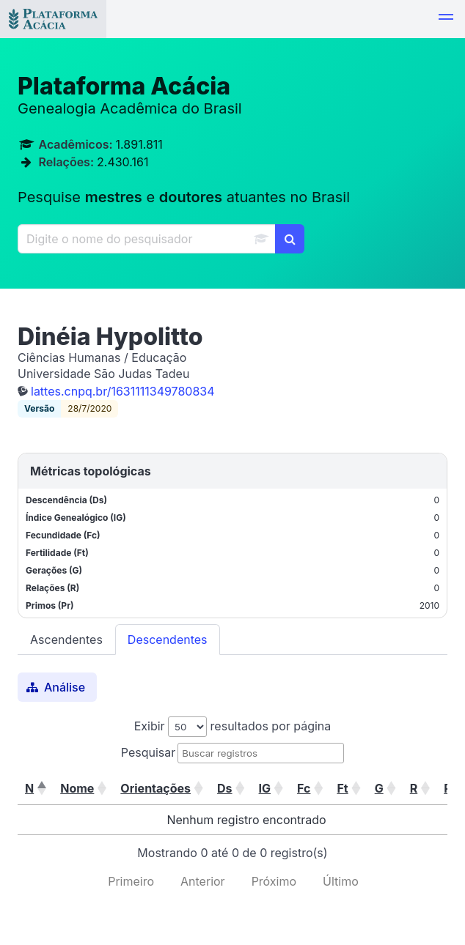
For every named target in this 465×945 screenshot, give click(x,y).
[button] (446, 19)
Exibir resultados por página (233, 726)
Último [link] (341, 881)
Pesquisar (148, 752)
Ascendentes (66, 639)
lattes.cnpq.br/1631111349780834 (123, 391)
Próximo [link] (274, 881)
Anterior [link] (202, 881)
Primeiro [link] (131, 881)
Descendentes (168, 639)
